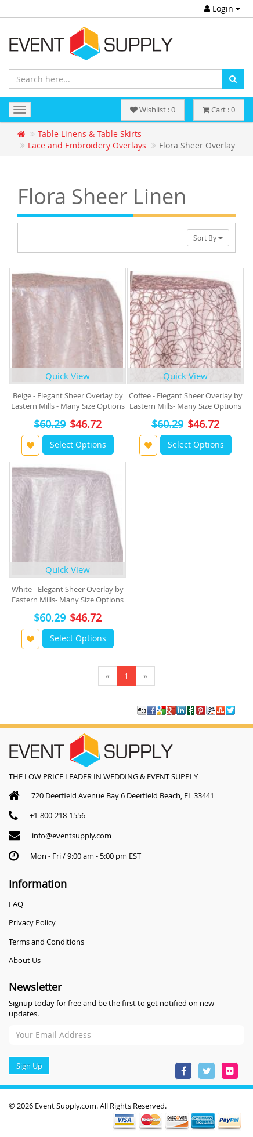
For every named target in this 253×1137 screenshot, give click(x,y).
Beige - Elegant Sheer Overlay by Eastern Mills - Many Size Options (68, 400)
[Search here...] (115, 79)
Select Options (78, 444)
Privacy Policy (32, 922)
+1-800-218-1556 (57, 815)
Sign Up (29, 1065)
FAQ (16, 904)
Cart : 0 (219, 109)
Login (222, 8)
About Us (25, 960)
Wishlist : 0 (152, 109)
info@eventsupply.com (71, 835)
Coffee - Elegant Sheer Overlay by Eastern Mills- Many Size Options (186, 400)
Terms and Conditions (46, 941)
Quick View (67, 376)
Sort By (208, 237)
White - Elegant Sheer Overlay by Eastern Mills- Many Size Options (68, 594)
